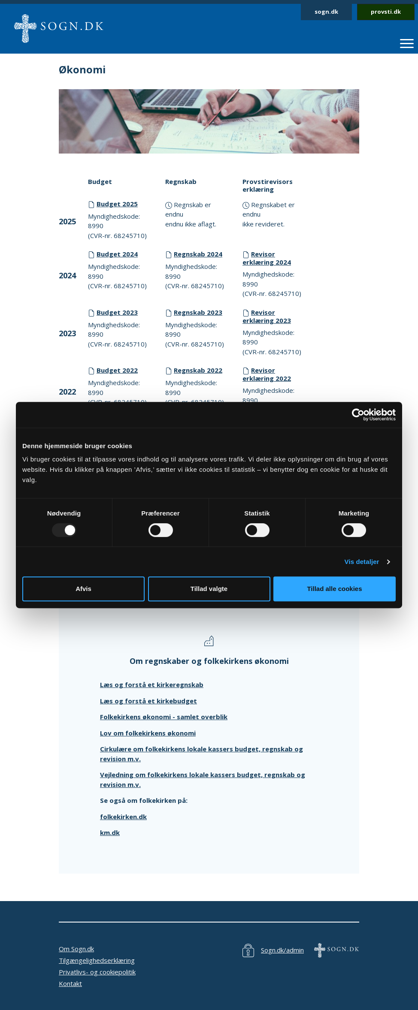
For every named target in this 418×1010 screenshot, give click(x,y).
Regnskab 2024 (198, 254)
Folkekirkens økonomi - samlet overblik (163, 716)
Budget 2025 (117, 203)
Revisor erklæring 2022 (266, 374)
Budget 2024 (117, 254)
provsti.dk (386, 11)
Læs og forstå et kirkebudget (148, 700)
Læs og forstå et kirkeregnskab (151, 684)
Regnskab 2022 (198, 370)
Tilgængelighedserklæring (97, 960)
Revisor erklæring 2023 (266, 316)
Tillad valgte (209, 588)
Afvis (83, 588)
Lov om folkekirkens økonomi (148, 733)
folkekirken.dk (123, 816)
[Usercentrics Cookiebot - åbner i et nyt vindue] (358, 414)
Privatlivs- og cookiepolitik (97, 972)
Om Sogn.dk (76, 948)
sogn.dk (326, 11)
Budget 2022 (117, 370)
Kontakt (70, 983)
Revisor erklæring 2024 (266, 258)
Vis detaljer (362, 561)
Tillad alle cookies (334, 588)
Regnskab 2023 (198, 312)
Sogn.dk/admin (282, 950)
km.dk (110, 832)
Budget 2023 (117, 312)
